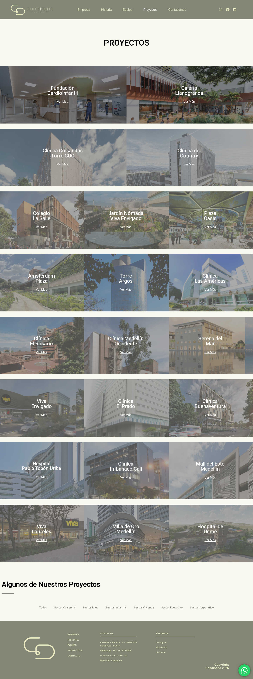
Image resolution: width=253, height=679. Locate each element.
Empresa (83, 9)
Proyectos (150, 9)
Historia (106, 9)
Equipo (127, 9)
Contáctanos (177, 9)
